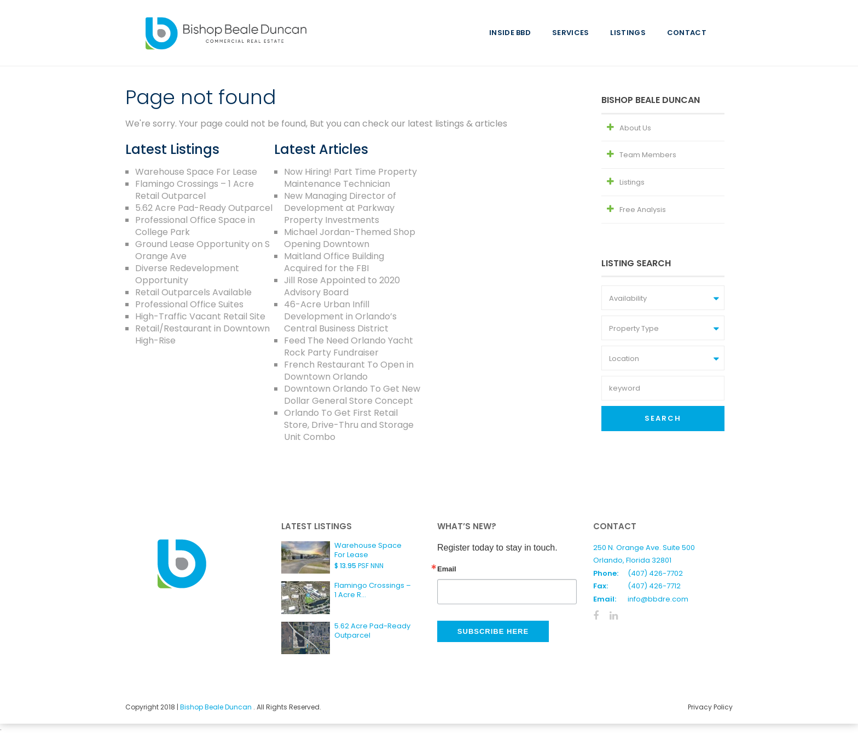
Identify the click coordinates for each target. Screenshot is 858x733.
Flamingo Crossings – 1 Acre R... (372, 590)
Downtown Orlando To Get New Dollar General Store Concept (352, 394)
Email (446, 568)
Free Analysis (642, 209)
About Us (635, 128)
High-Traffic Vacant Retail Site (200, 316)
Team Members (647, 155)
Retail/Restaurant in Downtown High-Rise (202, 334)
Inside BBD (510, 32)
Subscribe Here (493, 631)
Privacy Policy (710, 707)
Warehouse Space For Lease (196, 171)
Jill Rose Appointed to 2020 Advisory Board (342, 286)
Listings (627, 32)
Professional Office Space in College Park (195, 226)
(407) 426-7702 (655, 573)
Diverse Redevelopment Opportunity (187, 274)
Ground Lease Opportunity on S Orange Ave (202, 250)
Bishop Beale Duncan (216, 707)
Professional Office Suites (189, 304)
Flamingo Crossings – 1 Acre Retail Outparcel (194, 189)
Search (663, 418)
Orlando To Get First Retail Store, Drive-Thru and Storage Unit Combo (349, 424)
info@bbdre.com (658, 599)
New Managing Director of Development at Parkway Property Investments (340, 208)
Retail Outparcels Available (193, 292)
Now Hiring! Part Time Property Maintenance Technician (350, 177)
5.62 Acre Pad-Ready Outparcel (204, 208)
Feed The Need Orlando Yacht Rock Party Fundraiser (348, 346)
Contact (686, 32)
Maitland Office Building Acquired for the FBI (334, 262)
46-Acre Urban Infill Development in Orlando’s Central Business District (340, 316)
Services (570, 32)
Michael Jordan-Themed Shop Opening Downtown (349, 238)
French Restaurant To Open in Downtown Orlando (349, 370)
